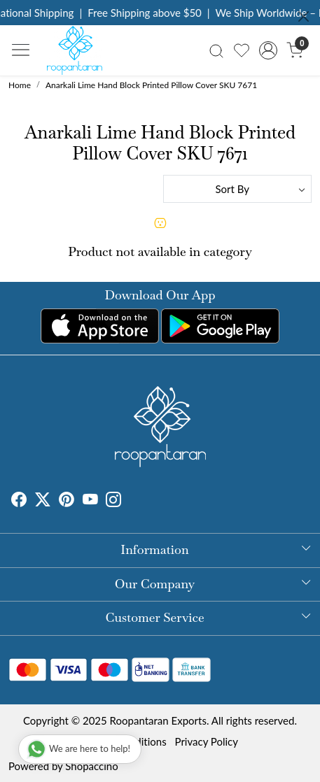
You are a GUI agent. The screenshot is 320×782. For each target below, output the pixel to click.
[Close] (303, 16)
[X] (42, 501)
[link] (216, 50)
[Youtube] (90, 501)
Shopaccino (91, 766)
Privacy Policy (206, 741)
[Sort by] (237, 189)
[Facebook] (18, 501)
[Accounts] (268, 50)
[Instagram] (113, 501)
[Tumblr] (129, 501)
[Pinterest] (66, 501)
